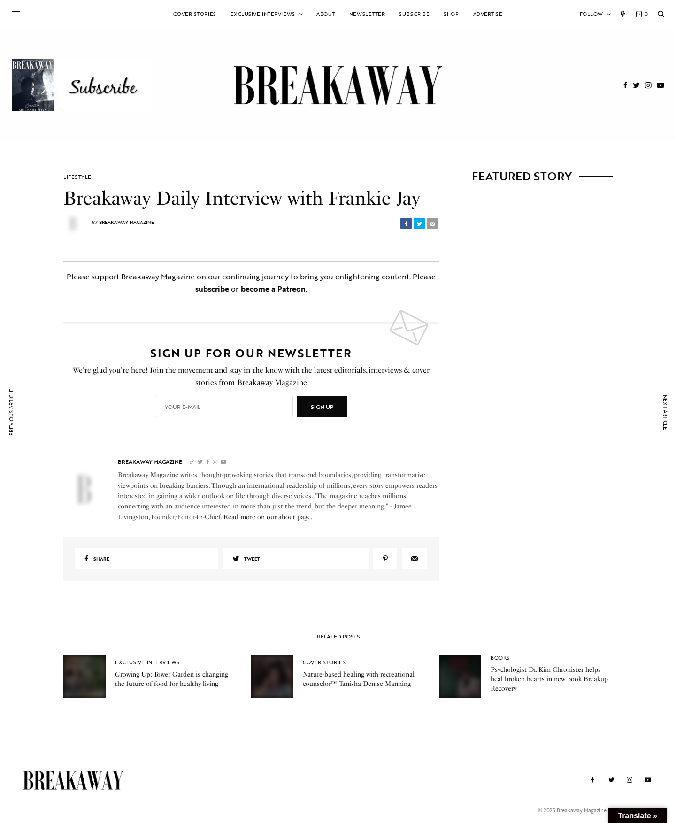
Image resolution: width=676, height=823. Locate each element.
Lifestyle (77, 177)
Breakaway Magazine (126, 222)
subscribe (212, 288)
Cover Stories (324, 662)
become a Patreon (273, 288)
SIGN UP (322, 406)
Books (500, 657)
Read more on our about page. (268, 517)
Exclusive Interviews (147, 662)
